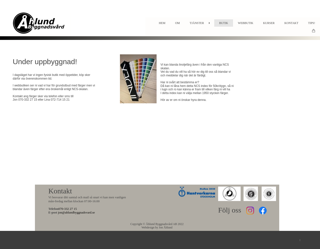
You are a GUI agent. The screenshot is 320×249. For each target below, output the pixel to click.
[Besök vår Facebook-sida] (263, 210)
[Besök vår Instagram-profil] (250, 210)
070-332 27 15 (67, 209)
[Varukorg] (313, 30)
